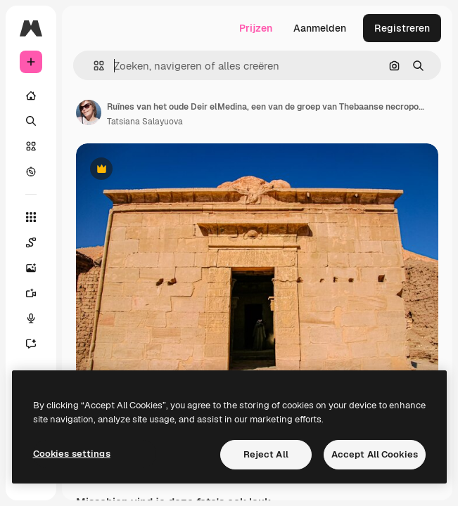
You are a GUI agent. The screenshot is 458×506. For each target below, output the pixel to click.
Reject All (265, 454)
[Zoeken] (31, 121)
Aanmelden (319, 28)
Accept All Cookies (374, 454)
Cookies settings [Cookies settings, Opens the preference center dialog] (71, 454)
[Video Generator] (31, 293)
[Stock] (31, 146)
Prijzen (255, 28)
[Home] (31, 95)
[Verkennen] (31, 171)
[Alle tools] (31, 217)
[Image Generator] (31, 268)
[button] (93, 65)
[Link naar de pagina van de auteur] (88, 112)
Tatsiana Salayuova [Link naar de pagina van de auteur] (145, 121)
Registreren (402, 28)
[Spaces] (31, 242)
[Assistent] (31, 343)
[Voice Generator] (31, 318)
